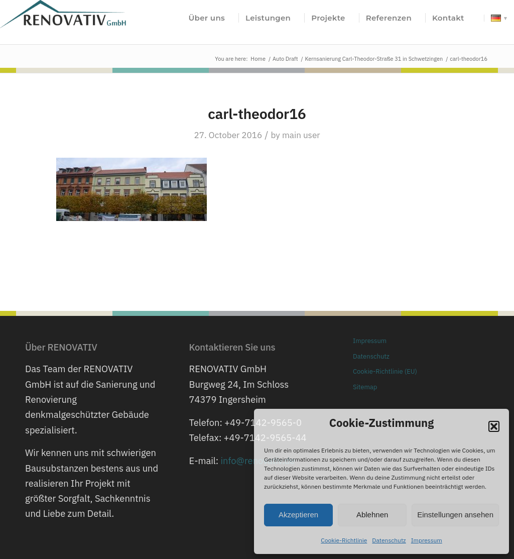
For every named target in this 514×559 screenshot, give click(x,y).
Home (258, 58)
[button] (494, 426)
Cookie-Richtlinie (344, 540)
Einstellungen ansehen (455, 514)
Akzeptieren (298, 514)
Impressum (426, 540)
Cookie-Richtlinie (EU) (385, 371)
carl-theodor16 (257, 113)
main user (301, 135)
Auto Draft (285, 58)
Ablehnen (372, 514)
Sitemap (365, 387)
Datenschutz (389, 540)
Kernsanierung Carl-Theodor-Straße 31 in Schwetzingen (374, 58)
